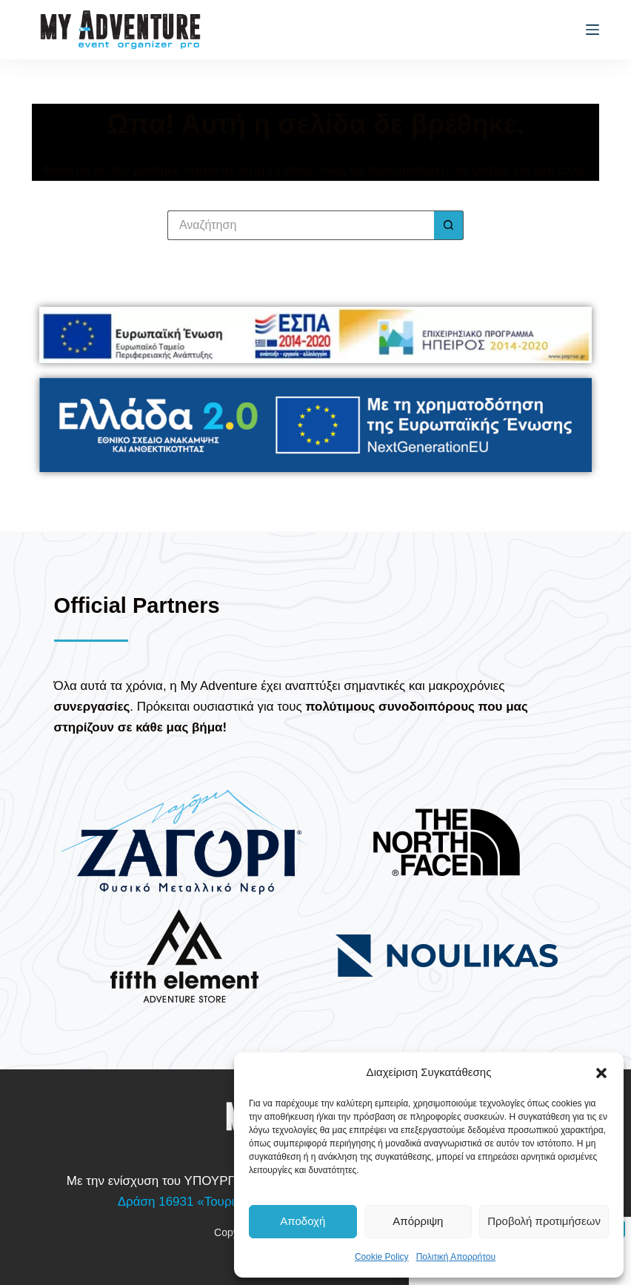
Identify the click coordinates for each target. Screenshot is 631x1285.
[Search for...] (300, 225)
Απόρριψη (418, 1221)
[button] (601, 1073)
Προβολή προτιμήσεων (544, 1221)
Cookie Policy (382, 1257)
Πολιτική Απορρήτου (455, 1257)
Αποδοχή (302, 1221)
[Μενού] (592, 29)
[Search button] (449, 225)
